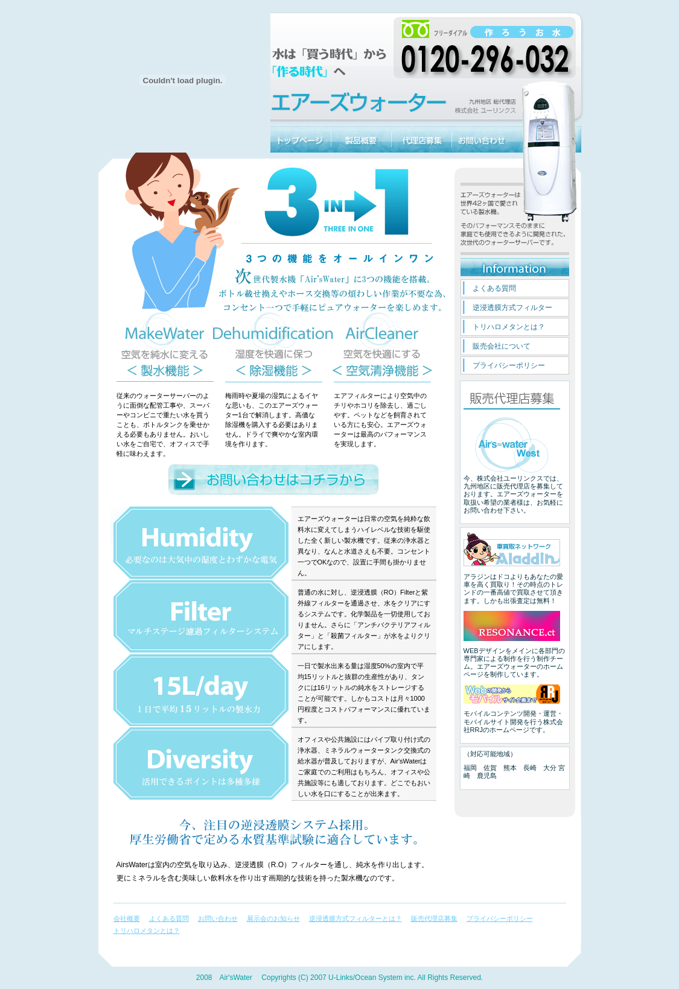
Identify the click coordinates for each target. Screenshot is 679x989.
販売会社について (502, 346)
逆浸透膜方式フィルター (512, 307)
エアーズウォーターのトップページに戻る (300, 139)
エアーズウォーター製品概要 (361, 139)
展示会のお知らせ (273, 918)
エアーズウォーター (548, 139)
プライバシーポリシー (509, 365)
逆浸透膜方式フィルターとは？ (355, 918)
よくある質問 (494, 288)
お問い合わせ (481, 139)
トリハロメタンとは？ (509, 327)
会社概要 (126, 918)
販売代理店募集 (421, 139)
